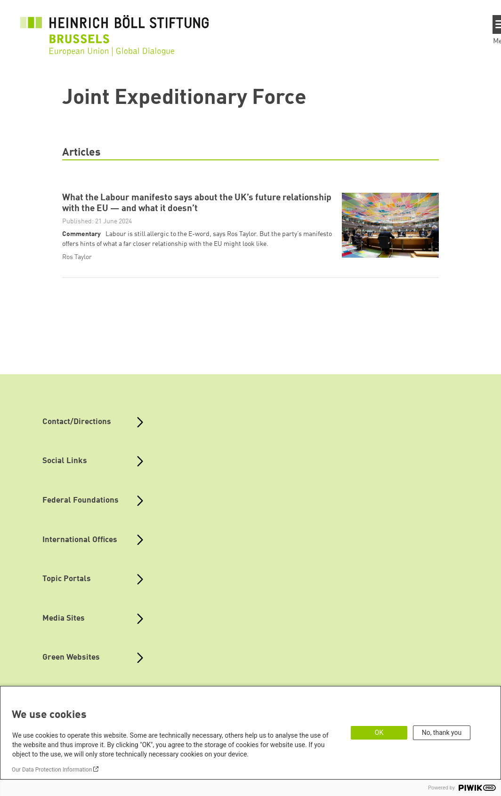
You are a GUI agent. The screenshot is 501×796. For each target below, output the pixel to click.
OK (379, 732)
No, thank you (442, 732)
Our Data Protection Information (52, 769)
